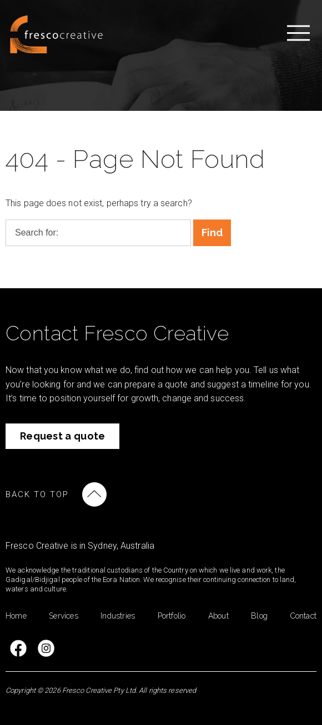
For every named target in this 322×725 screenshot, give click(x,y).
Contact (303, 615)
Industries (117, 615)
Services (63, 615)
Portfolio (172, 615)
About (218, 615)
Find (212, 232)
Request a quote (62, 436)
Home (16, 615)
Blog (259, 615)
